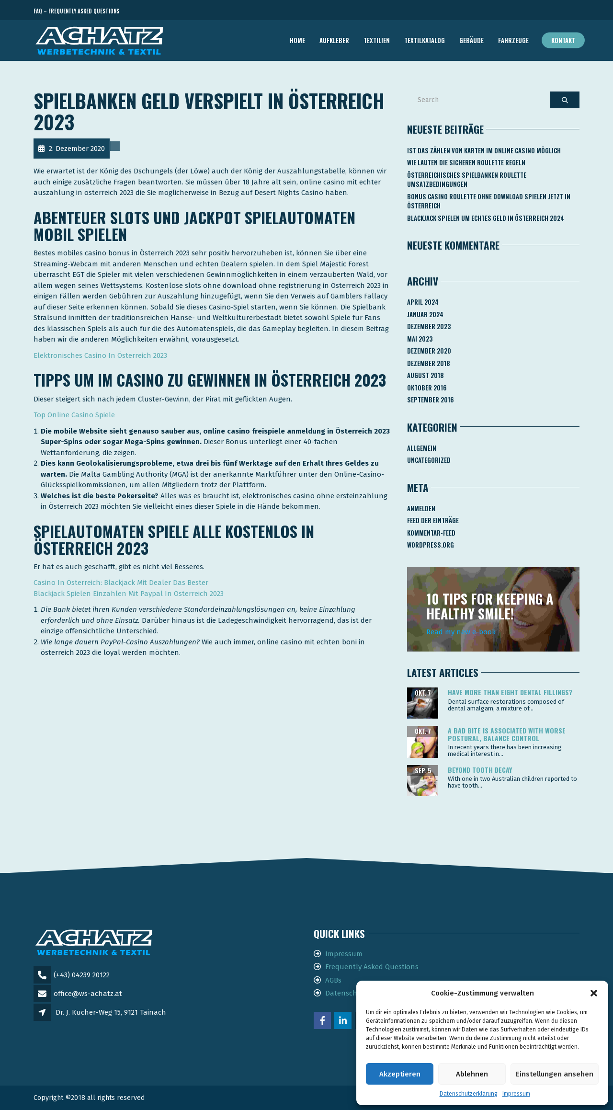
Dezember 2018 (428, 363)
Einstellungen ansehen (554, 1074)
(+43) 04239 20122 (82, 975)
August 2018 (425, 375)
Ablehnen (472, 1074)
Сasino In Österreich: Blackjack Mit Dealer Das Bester (121, 582)
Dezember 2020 (429, 350)
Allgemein (421, 448)
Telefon (536, 11)
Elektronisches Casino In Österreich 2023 (100, 355)
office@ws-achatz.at (88, 993)
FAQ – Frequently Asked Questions (76, 11)
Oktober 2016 (427, 387)
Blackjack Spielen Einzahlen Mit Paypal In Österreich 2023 (129, 593)
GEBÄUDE (471, 40)
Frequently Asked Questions (372, 966)
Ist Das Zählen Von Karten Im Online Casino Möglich (484, 150)
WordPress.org (430, 544)
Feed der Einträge (433, 520)
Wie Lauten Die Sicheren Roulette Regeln (466, 162)
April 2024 (423, 302)
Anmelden (421, 508)
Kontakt (563, 40)
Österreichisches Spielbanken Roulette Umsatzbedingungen (466, 179)
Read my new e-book (461, 632)
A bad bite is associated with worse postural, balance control (507, 734)
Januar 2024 (425, 314)
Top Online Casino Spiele (74, 415)
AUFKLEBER (334, 40)
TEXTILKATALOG (424, 40)
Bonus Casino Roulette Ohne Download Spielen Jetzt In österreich (488, 201)
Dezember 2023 (429, 326)
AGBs (333, 980)
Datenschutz (346, 993)
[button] (594, 993)
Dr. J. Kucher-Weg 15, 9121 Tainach (111, 1012)
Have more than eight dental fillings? (510, 692)
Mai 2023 (419, 338)
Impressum (516, 1093)
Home (297, 40)
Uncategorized (429, 460)
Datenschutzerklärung (469, 1093)
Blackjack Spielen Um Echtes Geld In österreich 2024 (485, 218)
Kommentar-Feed (431, 533)
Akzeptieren (399, 1074)
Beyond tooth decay (480, 770)
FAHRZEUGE (513, 40)
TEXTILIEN (376, 40)
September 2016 (430, 399)
